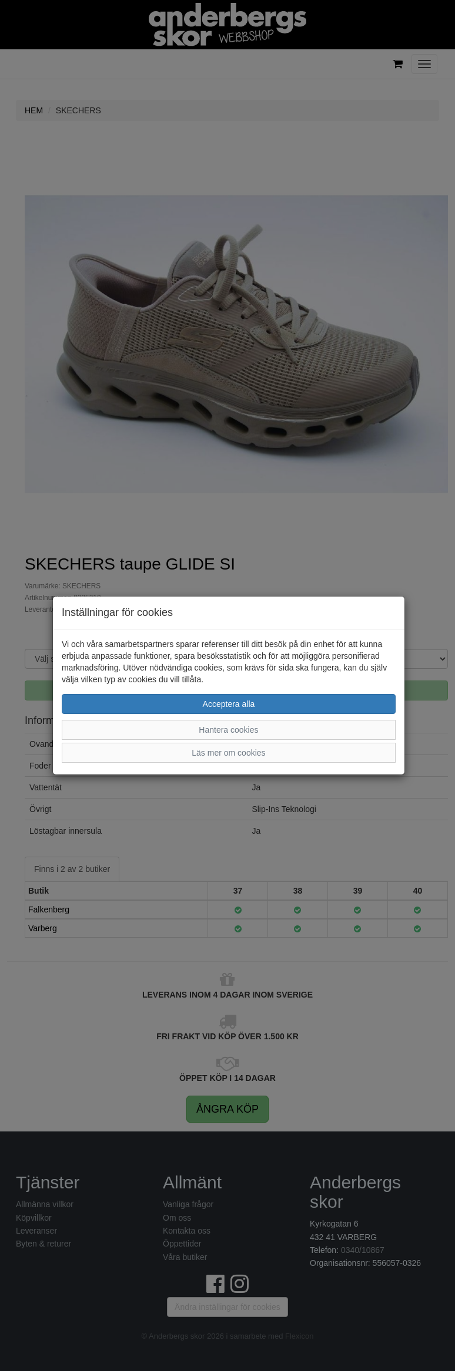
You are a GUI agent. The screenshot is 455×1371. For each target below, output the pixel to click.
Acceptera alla (229, 704)
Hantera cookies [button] (228, 730)
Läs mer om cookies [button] (228, 752)
